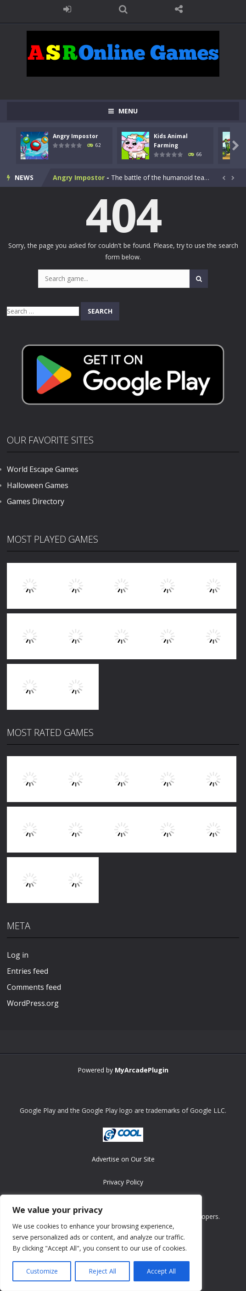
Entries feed (27, 971)
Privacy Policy (123, 1182)
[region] (101, 1243)
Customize (42, 1271)
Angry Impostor (75, 136)
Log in (17, 955)
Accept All (161, 1271)
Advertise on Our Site (123, 1159)
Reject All (102, 1271)
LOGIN (67, 9)
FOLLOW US (179, 9)
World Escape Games (42, 469)
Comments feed (34, 987)
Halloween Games (37, 485)
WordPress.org (33, 1003)
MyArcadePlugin (141, 1070)
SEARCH (123, 9)
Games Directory (35, 501)
